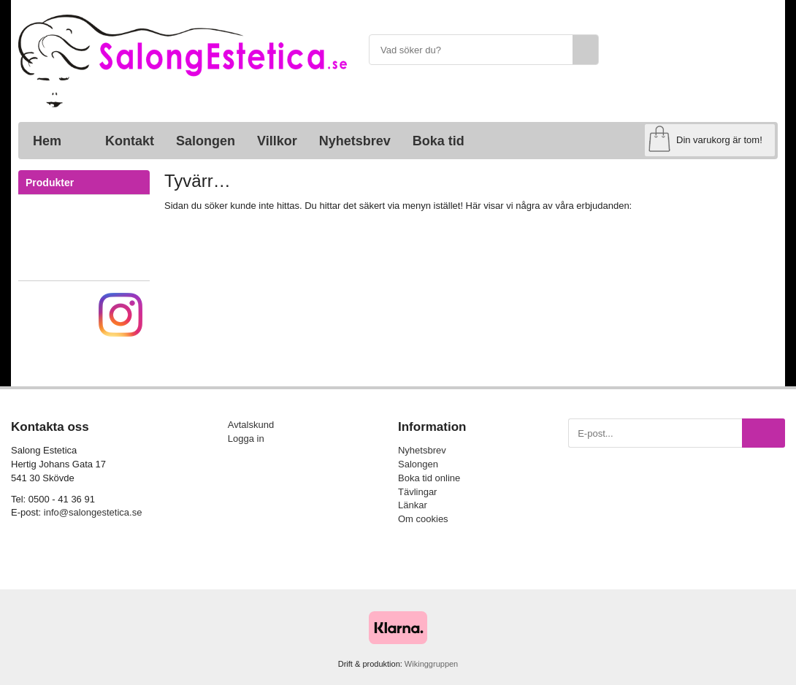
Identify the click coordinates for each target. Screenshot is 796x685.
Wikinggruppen (431, 663)
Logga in (246, 438)
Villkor (277, 141)
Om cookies (423, 518)
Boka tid (438, 141)
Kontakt (129, 141)
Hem (47, 141)
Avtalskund (251, 424)
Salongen (205, 141)
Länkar (412, 505)
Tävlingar (417, 491)
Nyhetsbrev (355, 141)
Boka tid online (429, 477)
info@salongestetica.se (93, 512)
